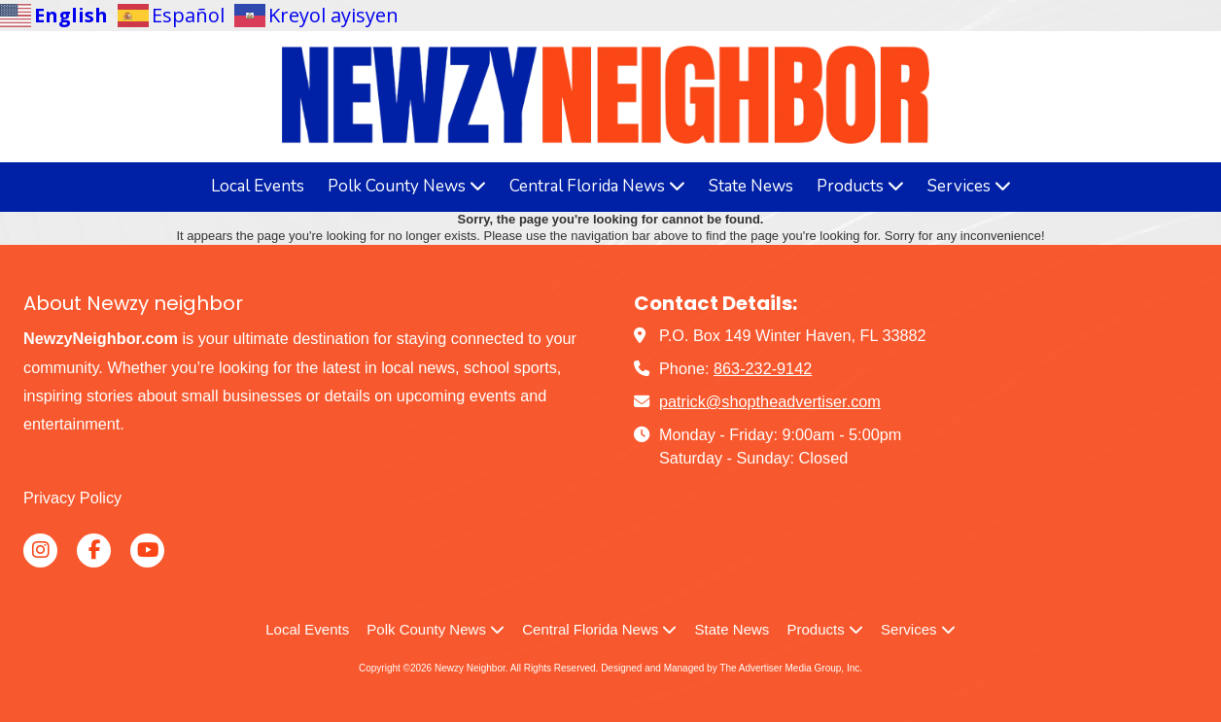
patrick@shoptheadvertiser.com (770, 401)
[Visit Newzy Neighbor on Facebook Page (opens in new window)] (94, 550)
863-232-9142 (763, 368)
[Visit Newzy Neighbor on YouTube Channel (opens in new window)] (147, 550)
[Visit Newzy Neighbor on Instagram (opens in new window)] (40, 550)
